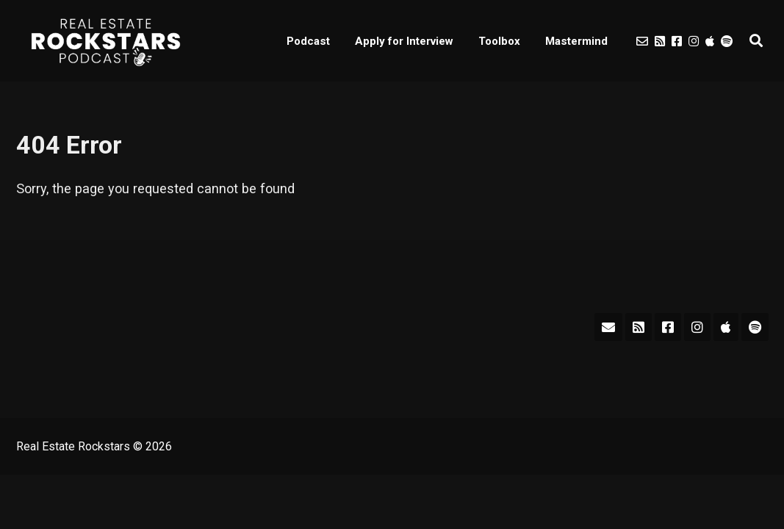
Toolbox (499, 41)
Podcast (308, 41)
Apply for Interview (404, 41)
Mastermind (576, 41)
